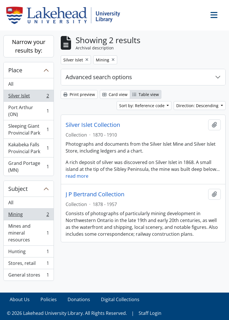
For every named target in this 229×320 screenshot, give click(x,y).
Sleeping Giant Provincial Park (28, 129)
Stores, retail (28, 264)
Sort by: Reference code (142, 105)
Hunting (28, 252)
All (10, 84)
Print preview (79, 94)
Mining (28, 215)
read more (77, 176)
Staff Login (150, 313)
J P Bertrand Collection (95, 194)
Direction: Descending (198, 105)
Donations (79, 299)
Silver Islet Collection (93, 124)
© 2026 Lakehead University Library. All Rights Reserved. (67, 313)
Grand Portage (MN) (28, 166)
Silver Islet (28, 97)
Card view (114, 94)
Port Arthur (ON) (28, 110)
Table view (145, 94)
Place (15, 70)
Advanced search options (99, 77)
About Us (20, 299)
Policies (48, 299)
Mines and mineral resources (28, 233)
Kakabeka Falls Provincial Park (28, 148)
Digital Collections (120, 299)
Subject (18, 189)
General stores (28, 276)
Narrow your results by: (28, 46)
